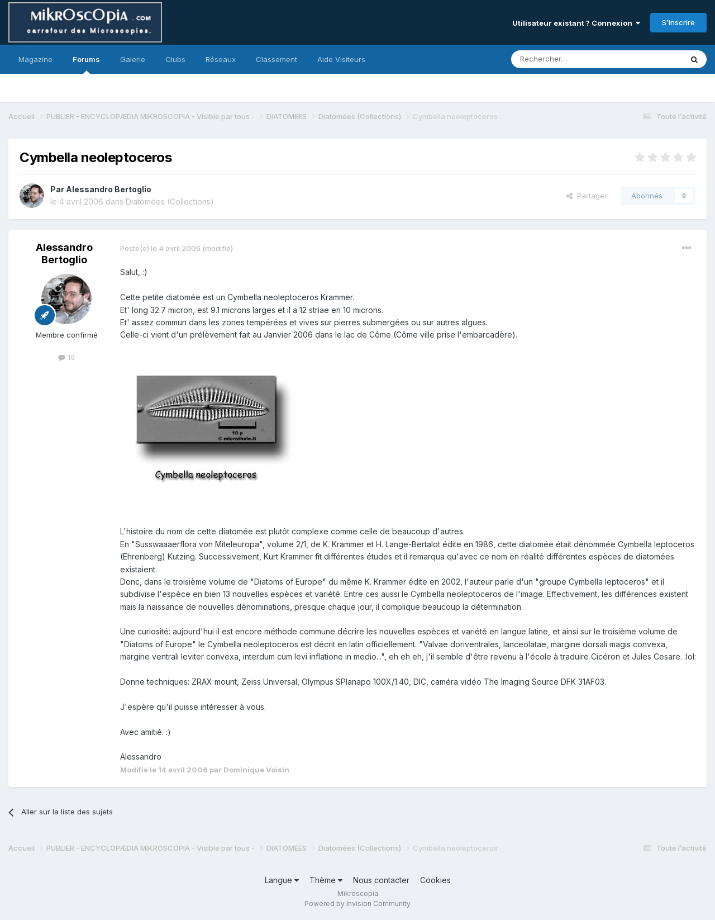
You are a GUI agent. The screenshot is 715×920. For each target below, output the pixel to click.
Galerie (132, 59)
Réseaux (221, 59)
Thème (325, 880)
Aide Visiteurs (341, 59)
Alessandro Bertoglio (108, 189)
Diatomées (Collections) (170, 201)
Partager (586, 195)
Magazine (35, 59)
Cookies (435, 880)
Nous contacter (381, 880)
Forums (86, 64)
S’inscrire (678, 22)
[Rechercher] (572, 59)
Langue (282, 880)
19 (66, 357)
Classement (276, 59)
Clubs (175, 59)
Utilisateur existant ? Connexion (576, 22)
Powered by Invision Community (357, 903)
